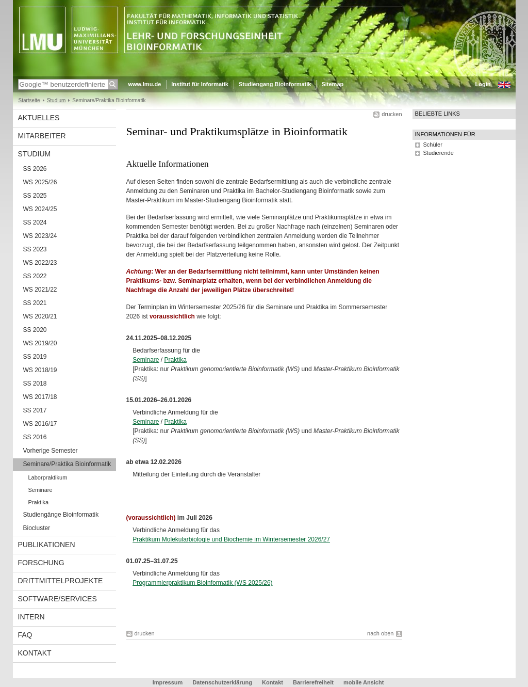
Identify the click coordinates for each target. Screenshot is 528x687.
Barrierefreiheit (314, 682)
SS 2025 (35, 195)
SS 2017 (35, 410)
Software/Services (57, 599)
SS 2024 (35, 222)
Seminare (146, 359)
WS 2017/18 (40, 397)
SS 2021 (35, 303)
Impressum (168, 682)
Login (483, 84)
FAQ (25, 635)
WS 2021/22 (40, 289)
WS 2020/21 (40, 316)
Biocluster (37, 528)
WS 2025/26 (40, 182)
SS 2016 (35, 437)
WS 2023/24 (40, 235)
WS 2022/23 (40, 262)
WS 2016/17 (40, 423)
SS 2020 (35, 329)
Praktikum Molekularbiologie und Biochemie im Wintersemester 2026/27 (231, 539)
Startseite (29, 100)
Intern (31, 617)
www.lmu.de (144, 84)
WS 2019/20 (40, 343)
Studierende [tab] (438, 153)
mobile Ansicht (363, 682)
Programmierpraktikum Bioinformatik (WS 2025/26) (202, 582)
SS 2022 (35, 276)
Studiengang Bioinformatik (275, 84)
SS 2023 (35, 249)
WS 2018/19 (40, 370)
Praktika (175, 359)
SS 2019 (35, 356)
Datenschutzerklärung (222, 682)
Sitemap (332, 84)
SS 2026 (35, 168)
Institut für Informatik (199, 84)
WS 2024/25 (40, 209)
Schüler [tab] (432, 144)
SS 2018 (35, 383)
